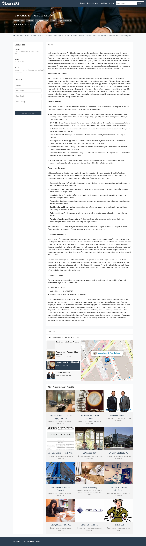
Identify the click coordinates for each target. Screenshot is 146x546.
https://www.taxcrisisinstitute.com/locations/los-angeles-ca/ (28, 71)
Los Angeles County (42, 21)
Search (140, 3)
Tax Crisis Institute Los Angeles (119, 36)
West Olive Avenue (65, 21)
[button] (108, 359)
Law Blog (103, 3)
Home (82, 3)
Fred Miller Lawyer (22, 36)
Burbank (53, 21)
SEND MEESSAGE (28, 113)
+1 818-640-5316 (20, 61)
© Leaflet (118, 380)
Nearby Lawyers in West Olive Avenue (92, 36)
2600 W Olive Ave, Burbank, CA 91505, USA (27, 52)
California (30, 21)
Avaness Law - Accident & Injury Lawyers (106, 352)
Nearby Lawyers (92, 3)
